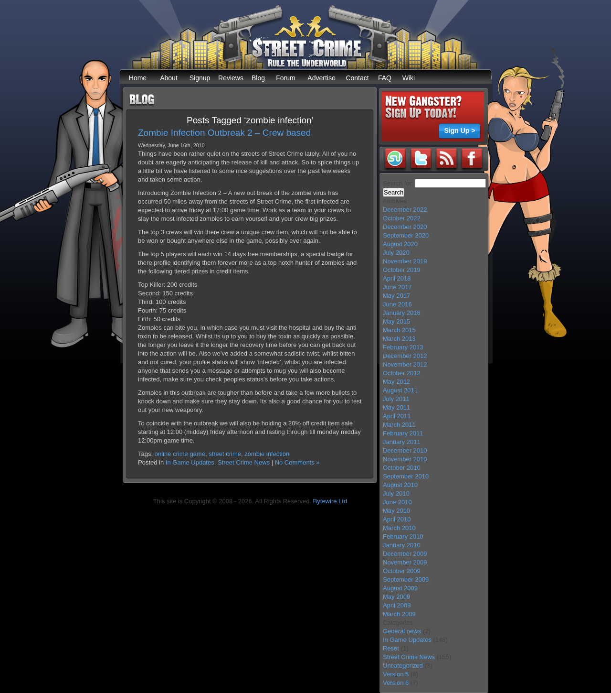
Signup (200, 78)
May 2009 (396, 596)
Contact (357, 78)
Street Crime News (244, 462)
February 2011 (403, 433)
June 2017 (397, 287)
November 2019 (405, 261)
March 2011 (399, 424)
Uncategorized (403, 665)
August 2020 (400, 244)
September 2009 (406, 579)
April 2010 (397, 519)
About (169, 78)
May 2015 (396, 321)
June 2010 (397, 502)
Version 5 (396, 674)
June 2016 (397, 304)
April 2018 (397, 278)
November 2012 (405, 364)
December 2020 (405, 226)
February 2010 (403, 536)
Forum (285, 78)
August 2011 (400, 390)
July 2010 (396, 493)
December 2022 (405, 209)
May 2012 (396, 381)
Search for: (398, 183)
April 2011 (397, 416)
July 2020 (396, 252)
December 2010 (405, 450)
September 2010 (406, 476)
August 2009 (400, 588)
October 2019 (402, 269)
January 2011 (402, 441)
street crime (225, 453)
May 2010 (396, 510)
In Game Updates (190, 462)
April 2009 (397, 605)
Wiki (408, 78)
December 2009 (405, 553)
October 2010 (402, 467)
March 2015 (399, 330)
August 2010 (400, 484)
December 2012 (405, 355)
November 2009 (405, 562)
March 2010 (399, 527)
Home (138, 78)
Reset (391, 648)
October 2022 (402, 218)
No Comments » (297, 462)
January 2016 (402, 312)
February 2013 (403, 347)
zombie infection (266, 453)
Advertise (321, 78)
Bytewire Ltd (330, 501)
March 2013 (399, 338)
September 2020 (406, 235)
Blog (258, 78)
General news (402, 631)
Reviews (230, 78)
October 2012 (402, 373)
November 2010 (405, 459)
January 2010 (402, 545)
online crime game (180, 453)
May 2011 (396, 407)
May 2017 (396, 295)
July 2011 (396, 398)
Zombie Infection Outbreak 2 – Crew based (224, 133)
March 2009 (399, 613)
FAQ (384, 78)
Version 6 (396, 682)
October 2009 (402, 570)
